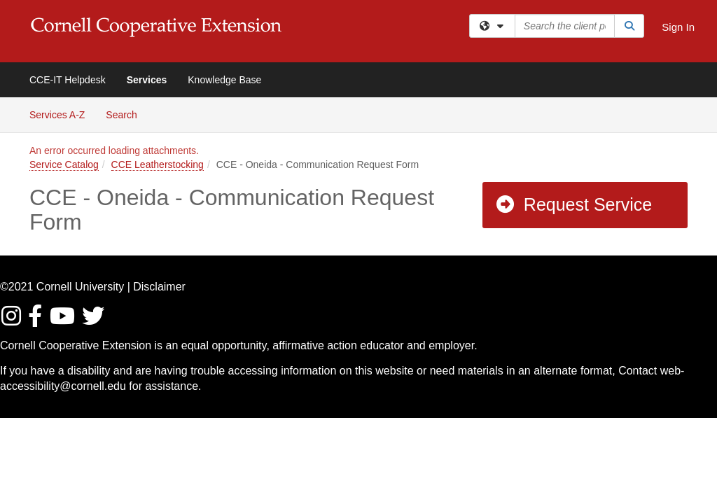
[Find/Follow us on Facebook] (37, 320)
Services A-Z (57, 114)
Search (126, 113)
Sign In (678, 27)
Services (147, 79)
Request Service (573, 204)
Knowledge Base (224, 79)
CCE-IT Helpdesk (67, 79)
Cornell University (80, 287)
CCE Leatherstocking (157, 164)
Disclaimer (159, 287)
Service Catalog (64, 164)
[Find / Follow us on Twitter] (94, 320)
